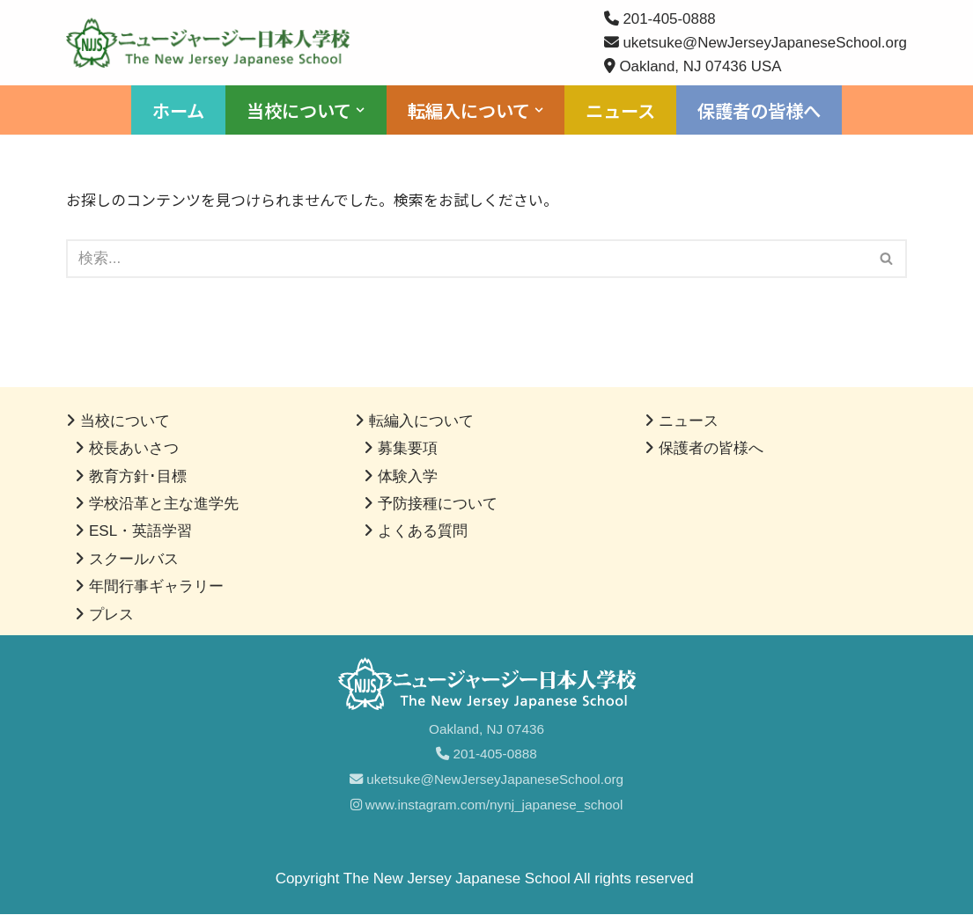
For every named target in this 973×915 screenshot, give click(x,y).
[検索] (466, 259)
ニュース (620, 111)
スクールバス (134, 559)
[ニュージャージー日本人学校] (212, 43)
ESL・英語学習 (140, 531)
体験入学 (408, 476)
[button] (360, 110)
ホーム (178, 111)
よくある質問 (423, 531)
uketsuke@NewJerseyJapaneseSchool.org (486, 779)
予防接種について (438, 504)
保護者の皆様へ (759, 111)
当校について (125, 422)
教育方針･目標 (138, 476)
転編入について (421, 422)
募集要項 (408, 449)
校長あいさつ (134, 449)
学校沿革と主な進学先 (164, 504)
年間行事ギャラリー (156, 587)
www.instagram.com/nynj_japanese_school (486, 805)
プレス (111, 614)
